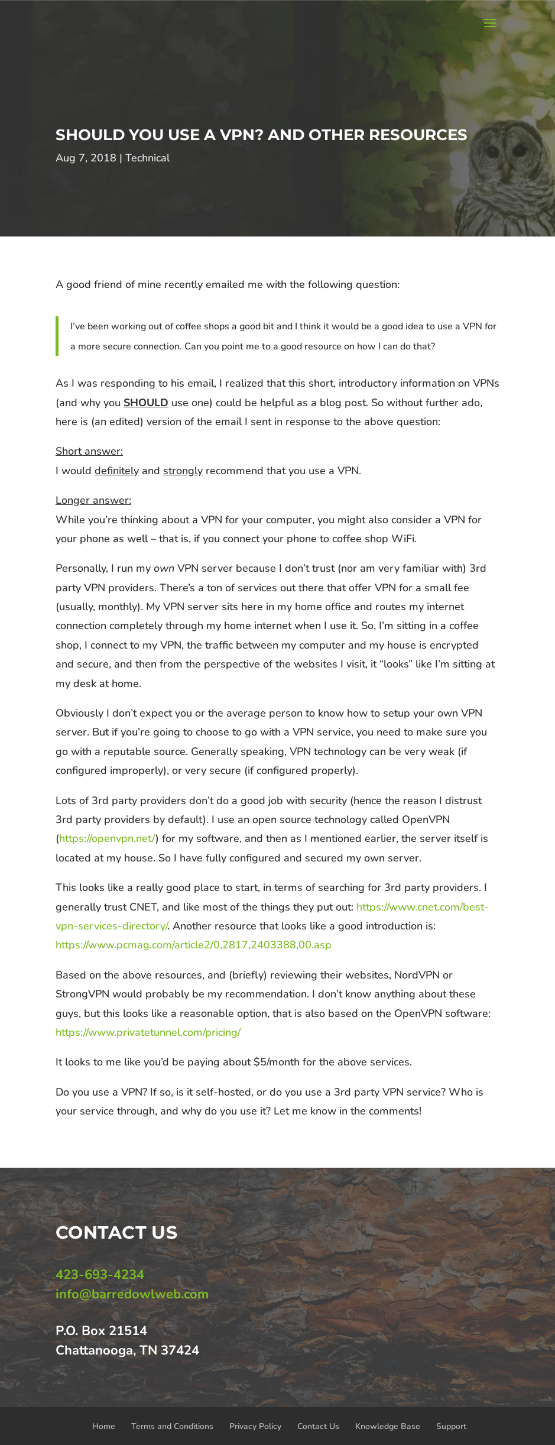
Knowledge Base (387, 1426)
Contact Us (318, 1426)
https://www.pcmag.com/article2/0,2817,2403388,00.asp (194, 945)
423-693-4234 (100, 1275)
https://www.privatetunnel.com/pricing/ (148, 1032)
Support (451, 1426)
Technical (147, 158)
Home (103, 1426)
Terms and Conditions (172, 1426)
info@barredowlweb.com (132, 1294)
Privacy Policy (255, 1426)
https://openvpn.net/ (107, 838)
